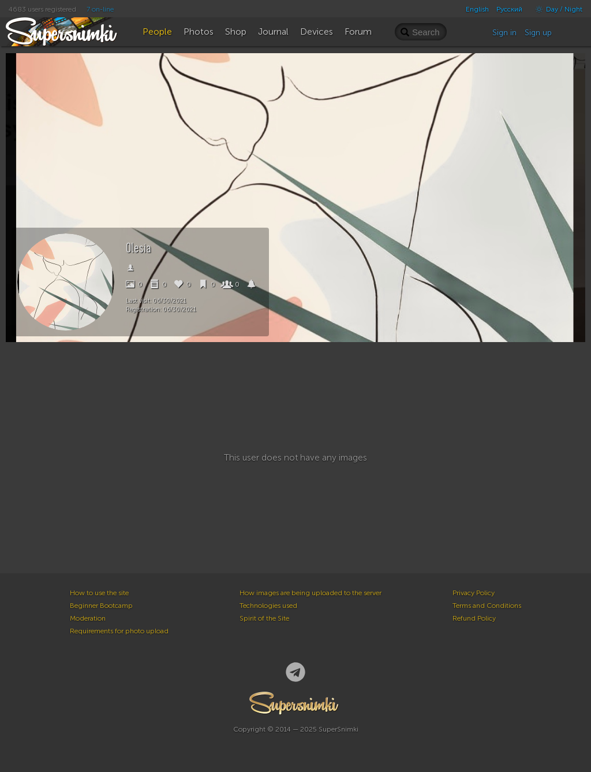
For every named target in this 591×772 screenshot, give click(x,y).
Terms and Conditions (486, 606)
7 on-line (100, 9)
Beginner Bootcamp (101, 606)
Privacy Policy (473, 593)
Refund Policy (474, 618)
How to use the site (99, 593)
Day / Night (556, 9)
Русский (509, 9)
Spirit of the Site (264, 618)
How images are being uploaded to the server (310, 593)
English (477, 9)
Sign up (538, 33)
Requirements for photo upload (119, 631)
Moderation (88, 618)
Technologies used (268, 606)
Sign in (504, 33)
